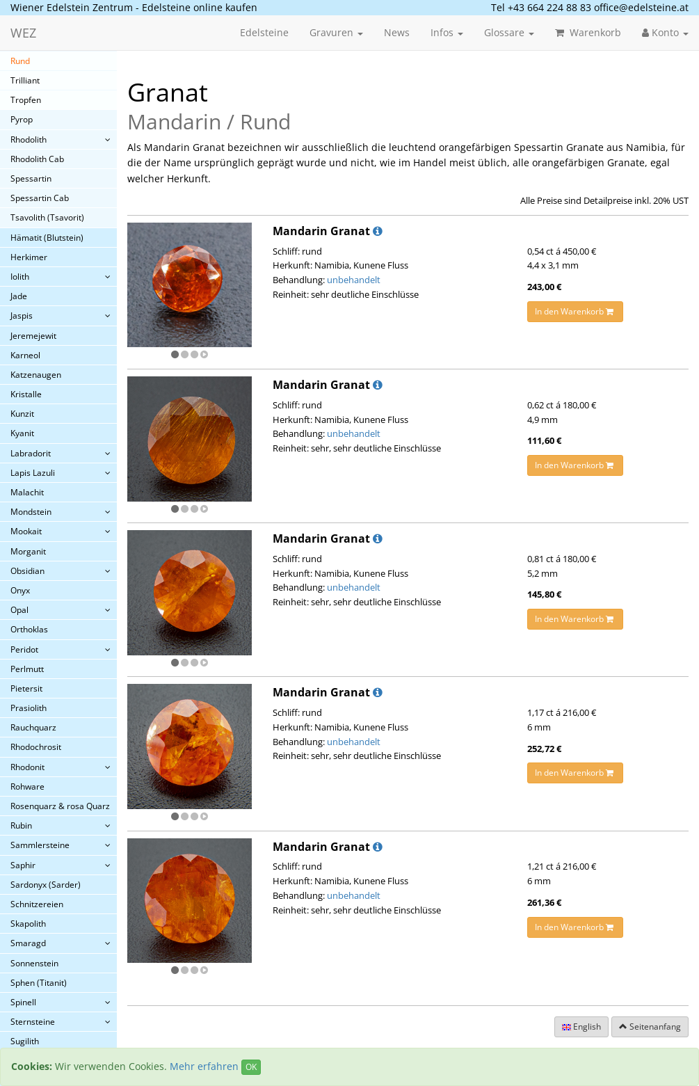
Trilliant (25, 80)
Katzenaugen (35, 375)
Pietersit (26, 688)
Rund (20, 61)
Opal (19, 610)
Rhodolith (28, 139)
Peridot (24, 649)
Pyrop (21, 119)
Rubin (21, 825)
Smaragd (28, 943)
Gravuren (336, 32)
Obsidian (27, 571)
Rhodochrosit (35, 747)
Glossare (509, 32)
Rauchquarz (33, 727)
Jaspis (21, 315)
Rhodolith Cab (37, 159)
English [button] (581, 1026)
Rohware (27, 786)
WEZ (23, 32)
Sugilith (24, 1041)
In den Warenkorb (575, 311)
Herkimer (28, 257)
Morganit (28, 551)
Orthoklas (29, 629)
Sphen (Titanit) (38, 983)
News (397, 32)
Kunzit (22, 414)
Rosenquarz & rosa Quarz (60, 806)
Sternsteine (32, 1022)
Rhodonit (27, 767)
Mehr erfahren (204, 1066)
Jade (18, 296)
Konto (665, 32)
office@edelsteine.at (641, 7)
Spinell (23, 1002)
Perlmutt (27, 669)
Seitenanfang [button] (650, 1026)
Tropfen (25, 100)
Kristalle (26, 394)
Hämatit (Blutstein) (46, 237)
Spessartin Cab (39, 198)
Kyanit (22, 433)
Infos (447, 32)
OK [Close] (251, 1067)
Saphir (22, 865)
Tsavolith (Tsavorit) (47, 217)
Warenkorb (588, 32)
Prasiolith (28, 708)
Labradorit (30, 453)
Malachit (27, 492)
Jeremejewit (33, 336)
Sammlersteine (40, 845)
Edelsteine (264, 32)
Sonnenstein (34, 963)
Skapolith (28, 923)
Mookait (26, 531)
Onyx (20, 590)
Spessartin (30, 178)
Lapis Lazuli (32, 473)
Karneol (25, 355)
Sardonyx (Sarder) (45, 885)
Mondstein (30, 512)
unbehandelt (353, 279)
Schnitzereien (36, 904)
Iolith (19, 276)
